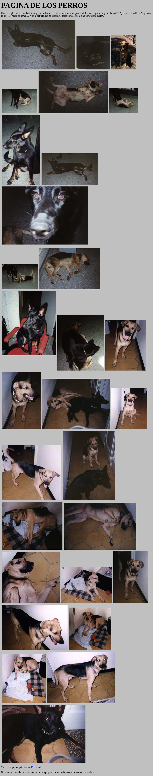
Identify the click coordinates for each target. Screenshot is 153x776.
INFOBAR (36, 767)
